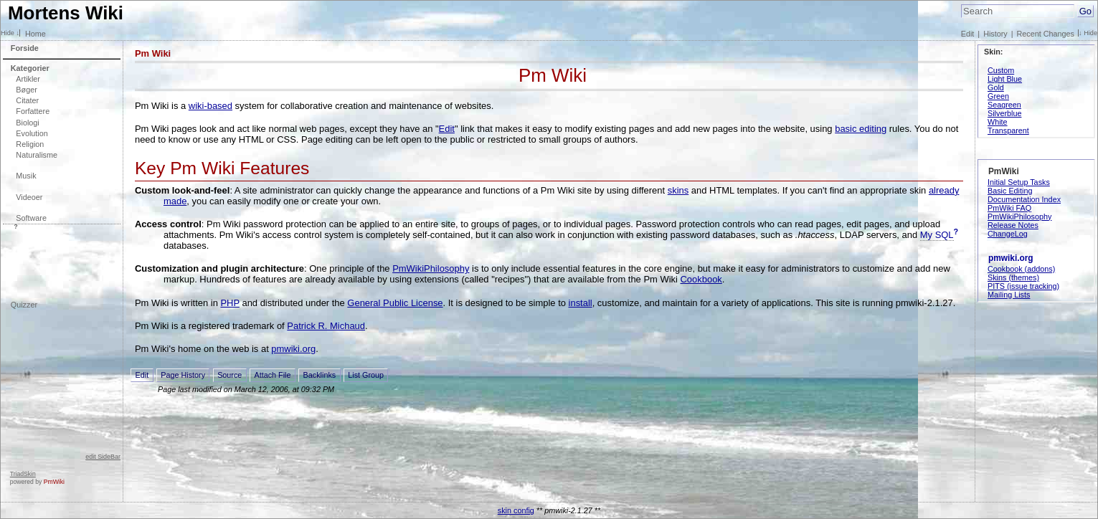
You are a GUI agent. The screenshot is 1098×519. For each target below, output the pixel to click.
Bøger (26, 89)
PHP (229, 302)
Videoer (29, 197)
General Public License (394, 302)
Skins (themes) (1013, 277)
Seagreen (1004, 104)
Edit (968, 33)
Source (229, 375)
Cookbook (701, 279)
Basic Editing (1010, 190)
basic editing (860, 128)
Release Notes (1013, 225)
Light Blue (1005, 79)
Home (35, 33)
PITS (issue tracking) (1023, 286)
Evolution (31, 133)
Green (998, 96)
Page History (183, 375)
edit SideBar (102, 456)
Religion (30, 144)
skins (678, 190)
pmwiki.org (293, 348)
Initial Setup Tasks (1019, 182)
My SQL (937, 234)
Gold (996, 87)
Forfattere (32, 111)
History (995, 33)
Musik (26, 175)
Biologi (27, 122)
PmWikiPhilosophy (430, 268)
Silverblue (1004, 113)
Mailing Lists (1009, 294)
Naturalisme (36, 155)
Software (31, 218)
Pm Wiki (153, 53)
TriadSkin (23, 473)
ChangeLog (1008, 233)
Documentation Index (1024, 199)
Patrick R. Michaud (326, 325)
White (998, 122)
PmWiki (54, 481)
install (580, 302)
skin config (516, 510)
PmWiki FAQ (1009, 208)
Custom (1001, 70)
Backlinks (319, 375)
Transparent (1008, 130)
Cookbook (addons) (1021, 269)
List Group (366, 375)
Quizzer (24, 304)
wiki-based (210, 105)
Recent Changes (1045, 33)
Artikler (28, 79)
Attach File (272, 375)
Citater (27, 100)
